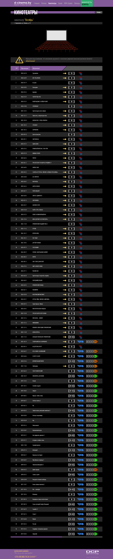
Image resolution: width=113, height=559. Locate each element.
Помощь (77, 3)
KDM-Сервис (68, 3)
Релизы (43, 3)
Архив (60, 3)
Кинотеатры (52, 3)
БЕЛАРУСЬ (87, 3)
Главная (36, 3)
